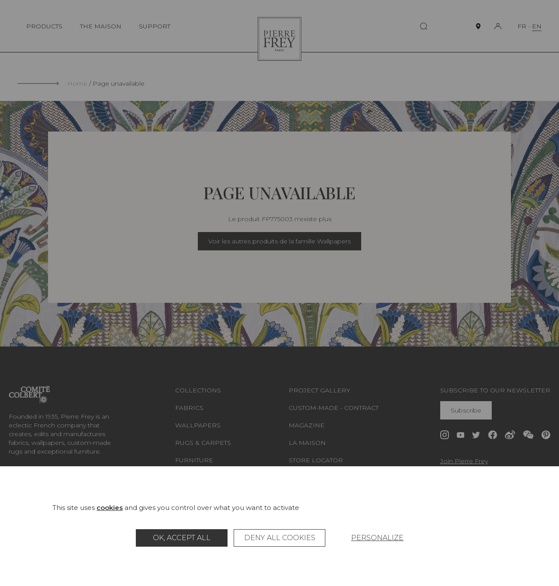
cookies (110, 507)
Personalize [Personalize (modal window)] (377, 538)
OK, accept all (181, 538)
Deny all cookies (279, 538)
